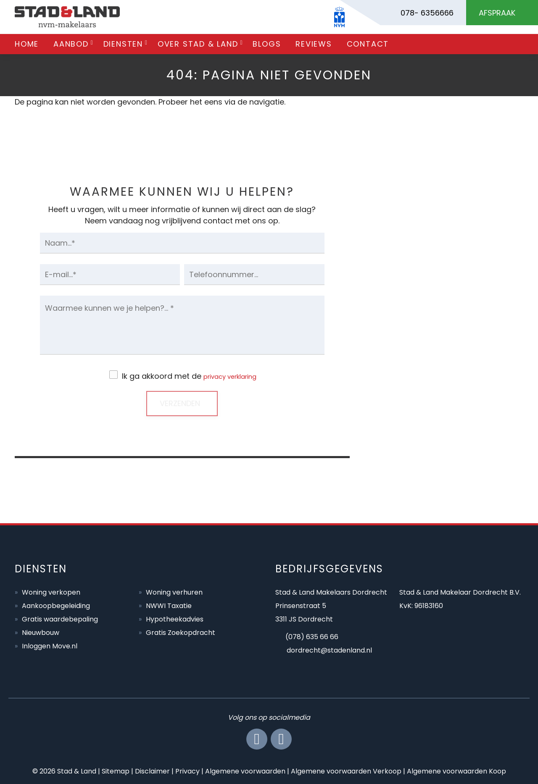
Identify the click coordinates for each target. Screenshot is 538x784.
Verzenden (180, 402)
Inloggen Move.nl (49, 645)
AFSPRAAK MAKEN (443, 450)
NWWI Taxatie (169, 605)
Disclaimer (152, 770)
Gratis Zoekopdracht (180, 632)
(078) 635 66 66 (311, 636)
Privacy (187, 770)
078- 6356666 (427, 13)
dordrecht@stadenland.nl (329, 649)
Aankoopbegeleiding (56, 605)
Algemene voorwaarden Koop (456, 770)
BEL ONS (442, 293)
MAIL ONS (442, 372)
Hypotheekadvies (174, 618)
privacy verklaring (230, 376)
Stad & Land (76, 770)
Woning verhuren (174, 591)
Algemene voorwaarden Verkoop (346, 770)
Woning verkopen (51, 591)
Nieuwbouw (40, 632)
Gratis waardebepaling (60, 618)
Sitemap (115, 770)
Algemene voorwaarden (245, 770)
